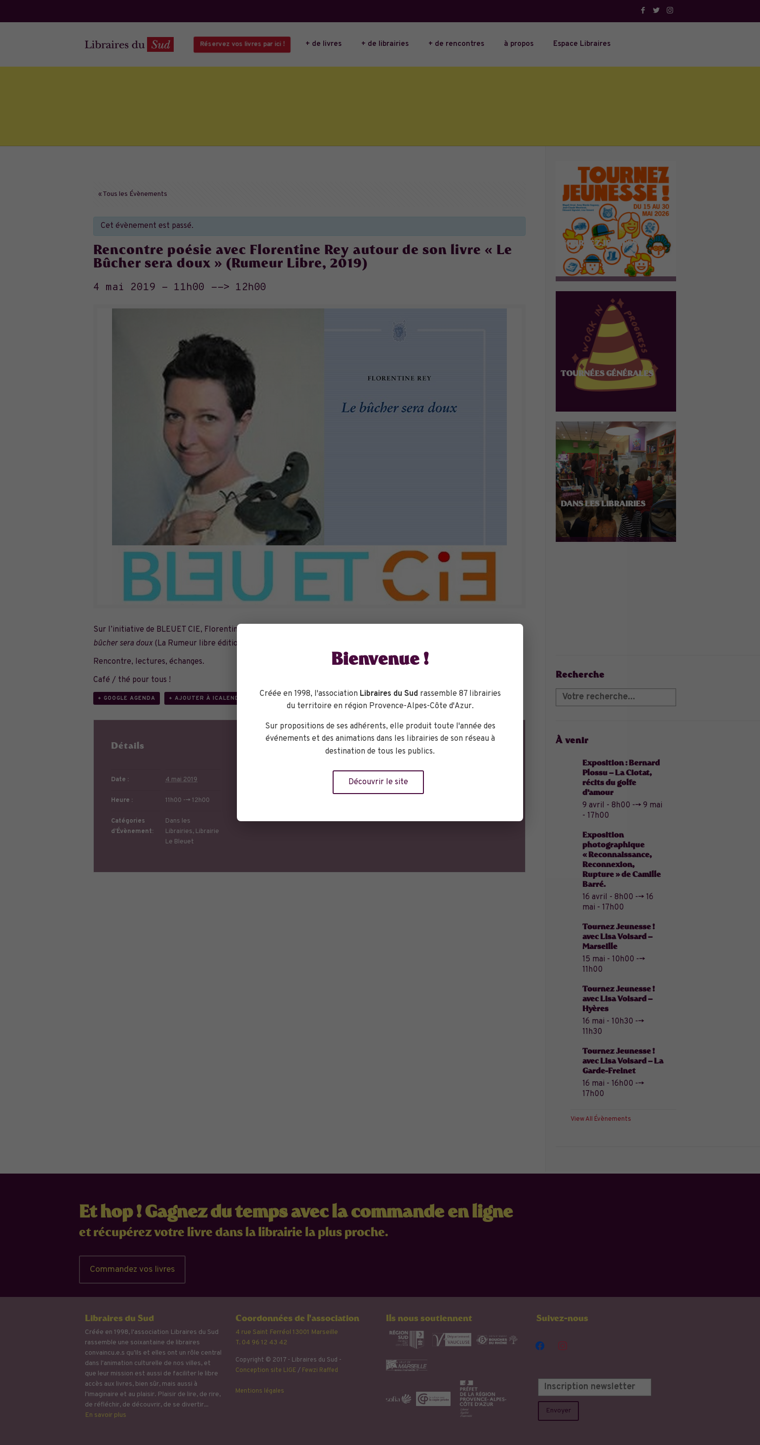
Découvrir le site (378, 782)
